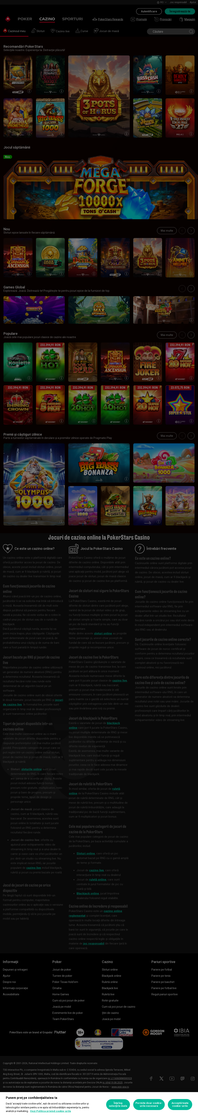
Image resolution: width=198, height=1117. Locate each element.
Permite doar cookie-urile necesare (149, 1105)
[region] (99, 1104)
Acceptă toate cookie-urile (180, 1105)
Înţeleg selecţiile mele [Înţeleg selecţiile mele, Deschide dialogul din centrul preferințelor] (118, 1105)
